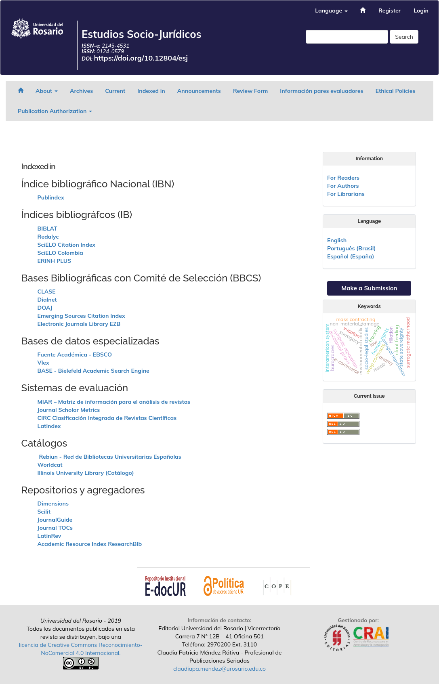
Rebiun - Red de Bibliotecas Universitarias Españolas (109, 456)
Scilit (44, 511)
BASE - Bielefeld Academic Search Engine (93, 370)
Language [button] (331, 10)
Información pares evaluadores (321, 90)
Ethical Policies (396, 90)
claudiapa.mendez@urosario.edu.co (219, 668)
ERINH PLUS (54, 260)
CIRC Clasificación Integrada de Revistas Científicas (107, 418)
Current (115, 90)
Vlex (43, 362)
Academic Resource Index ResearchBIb (90, 544)
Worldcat (50, 464)
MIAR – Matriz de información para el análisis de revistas (114, 401)
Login (421, 10)
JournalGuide (55, 519)
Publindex (51, 197)
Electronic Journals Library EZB (79, 323)
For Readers (343, 177)
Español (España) (350, 256)
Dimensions (53, 503)
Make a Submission (369, 288)
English (337, 240)
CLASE (47, 291)
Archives (81, 90)
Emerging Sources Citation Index (81, 315)
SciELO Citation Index (66, 244)
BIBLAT (47, 228)
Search (404, 36)
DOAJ (45, 307)
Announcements (199, 90)
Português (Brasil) (351, 248)
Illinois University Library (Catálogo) (86, 472)
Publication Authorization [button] (55, 111)
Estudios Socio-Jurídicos (142, 34)
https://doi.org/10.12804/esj (141, 58)
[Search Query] (347, 37)
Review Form (250, 90)
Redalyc (48, 236)
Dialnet (47, 299)
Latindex (49, 426)
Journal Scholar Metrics (69, 409)
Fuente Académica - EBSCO (75, 354)
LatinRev (49, 535)
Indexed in (151, 90)
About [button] (47, 90)
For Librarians (346, 193)
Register (389, 10)
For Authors (343, 185)
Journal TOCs (55, 527)
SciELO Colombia (60, 252)
